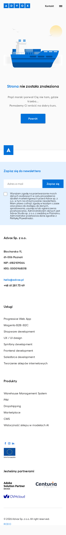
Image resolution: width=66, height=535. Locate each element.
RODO (7, 524)
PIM (6, 399)
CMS (7, 418)
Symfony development (18, 344)
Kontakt (49, 6)
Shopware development (19, 331)
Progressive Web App (17, 318)
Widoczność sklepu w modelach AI (26, 425)
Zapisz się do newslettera (22, 171)
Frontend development (18, 350)
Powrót (33, 118)
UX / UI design (13, 337)
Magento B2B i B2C (16, 325)
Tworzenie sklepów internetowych (26, 363)
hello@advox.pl (14, 279)
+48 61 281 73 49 (14, 285)
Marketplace (12, 412)
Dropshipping (12, 406)
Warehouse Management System (25, 393)
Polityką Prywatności (21, 218)
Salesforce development (19, 356)
